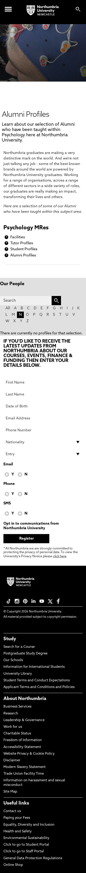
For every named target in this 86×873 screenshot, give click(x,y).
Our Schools (13, 660)
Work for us (12, 727)
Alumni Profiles (23, 255)
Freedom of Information (22, 740)
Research (10, 713)
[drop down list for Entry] (43, 454)
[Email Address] (43, 418)
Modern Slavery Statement (24, 767)
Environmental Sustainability (26, 838)
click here (60, 556)
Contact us (12, 811)
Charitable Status (17, 733)
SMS (7, 503)
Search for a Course (19, 647)
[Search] (26, 300)
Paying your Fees (16, 818)
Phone (9, 484)
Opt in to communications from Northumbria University (31, 526)
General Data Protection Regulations (32, 858)
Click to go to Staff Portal (23, 851)
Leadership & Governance (23, 720)
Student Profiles (23, 249)
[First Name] (43, 382)
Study (9, 639)
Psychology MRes (26, 228)
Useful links (16, 803)
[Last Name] (43, 394)
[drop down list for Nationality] (43, 442)
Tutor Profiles (21, 243)
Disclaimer (11, 760)
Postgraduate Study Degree (25, 653)
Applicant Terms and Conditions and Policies (39, 687)
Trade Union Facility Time (23, 774)
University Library (17, 674)
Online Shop (13, 865)
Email (8, 464)
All (8, 308)
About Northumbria (24, 699)
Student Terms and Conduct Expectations (36, 680)
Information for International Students (34, 667)
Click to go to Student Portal (26, 845)
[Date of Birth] (43, 406)
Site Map (10, 791)
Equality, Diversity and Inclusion (28, 825)
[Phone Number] (43, 430)
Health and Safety (17, 831)
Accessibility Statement (22, 747)
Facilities (17, 237)
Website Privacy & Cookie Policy (29, 754)
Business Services (17, 706)
